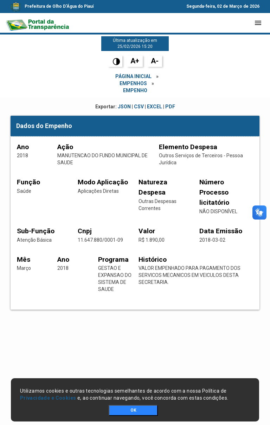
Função (28, 182)
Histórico (153, 259)
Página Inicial (133, 76)
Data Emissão (220, 231)
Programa (113, 259)
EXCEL (154, 106)
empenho (135, 90)
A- (155, 61)
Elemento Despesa (188, 147)
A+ (134, 61)
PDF (170, 106)
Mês (23, 259)
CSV (139, 106)
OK (133, 410)
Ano (23, 147)
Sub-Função (35, 231)
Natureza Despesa (153, 187)
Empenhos (133, 83)
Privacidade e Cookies (48, 398)
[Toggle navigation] (258, 23)
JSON (124, 106)
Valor (147, 231)
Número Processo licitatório (214, 192)
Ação (65, 147)
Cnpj (85, 231)
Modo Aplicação (103, 182)
